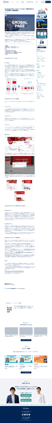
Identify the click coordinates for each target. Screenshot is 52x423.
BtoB (37, 82)
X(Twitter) (38, 61)
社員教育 (38, 67)
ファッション (39, 85)
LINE (37, 59)
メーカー (44, 85)
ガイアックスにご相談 (25, 41)
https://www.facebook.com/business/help (23, 243)
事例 (37, 94)
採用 (36, 2)
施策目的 (37, 70)
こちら (23, 288)
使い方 (41, 94)
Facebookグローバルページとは (10, 50)
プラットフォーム (39, 56)
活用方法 (43, 96)
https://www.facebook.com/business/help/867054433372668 (14, 270)
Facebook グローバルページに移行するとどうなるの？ (13, 52)
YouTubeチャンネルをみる (26, 340)
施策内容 (37, 64)
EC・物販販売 (39, 72)
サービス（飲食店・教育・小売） (41, 83)
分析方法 (38, 96)
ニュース (12, 2)
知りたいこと (38, 92)
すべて (37, 53)
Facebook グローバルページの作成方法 (11, 53)
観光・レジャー (39, 88)
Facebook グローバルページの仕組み (11, 51)
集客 (42, 77)
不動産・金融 (39, 86)
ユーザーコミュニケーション (41, 75)
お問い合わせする (26, 400)
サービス (17, 2)
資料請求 (42, 2)
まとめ (6, 54)
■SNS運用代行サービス (8, 283)
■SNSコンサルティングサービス (10, 284)
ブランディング (39, 74)
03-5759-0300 (26, 395)
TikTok (41, 59)
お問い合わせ (48, 1)
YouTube (43, 61)
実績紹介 (22, 2)
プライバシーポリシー (26, 418)
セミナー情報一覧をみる (26, 372)
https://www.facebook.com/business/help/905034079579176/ (14, 271)
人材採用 (38, 77)
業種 (37, 80)
